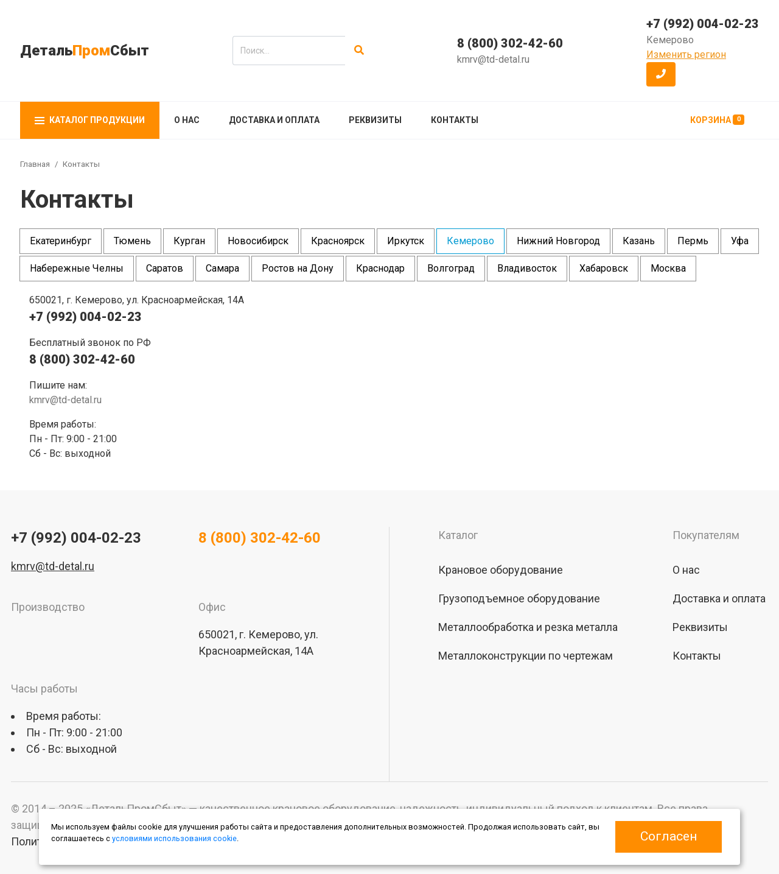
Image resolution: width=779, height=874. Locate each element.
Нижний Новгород (558, 241)
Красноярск (338, 241)
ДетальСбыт (84, 50)
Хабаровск (603, 268)
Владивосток (527, 268)
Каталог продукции (90, 120)
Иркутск (405, 241)
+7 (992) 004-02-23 (702, 23)
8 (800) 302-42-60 (510, 43)
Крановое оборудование (500, 569)
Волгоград (451, 268)
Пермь (692, 241)
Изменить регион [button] (686, 54)
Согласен (668, 836)
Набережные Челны (77, 268)
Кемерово (470, 241)
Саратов (164, 268)
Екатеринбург (60, 241)
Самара (222, 268)
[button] (661, 74)
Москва (668, 268)
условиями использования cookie (174, 838)
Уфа (740, 241)
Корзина (717, 120)
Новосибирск (258, 241)
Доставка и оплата (274, 120)
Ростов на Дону (298, 268)
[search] (288, 50)
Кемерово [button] (670, 40)
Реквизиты (375, 120)
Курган (189, 241)
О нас (187, 120)
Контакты (454, 120)
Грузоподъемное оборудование (519, 598)
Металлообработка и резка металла (528, 627)
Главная (35, 164)
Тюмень (132, 241)
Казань (639, 241)
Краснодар (380, 268)
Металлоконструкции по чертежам (525, 655)
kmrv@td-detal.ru (493, 59)
